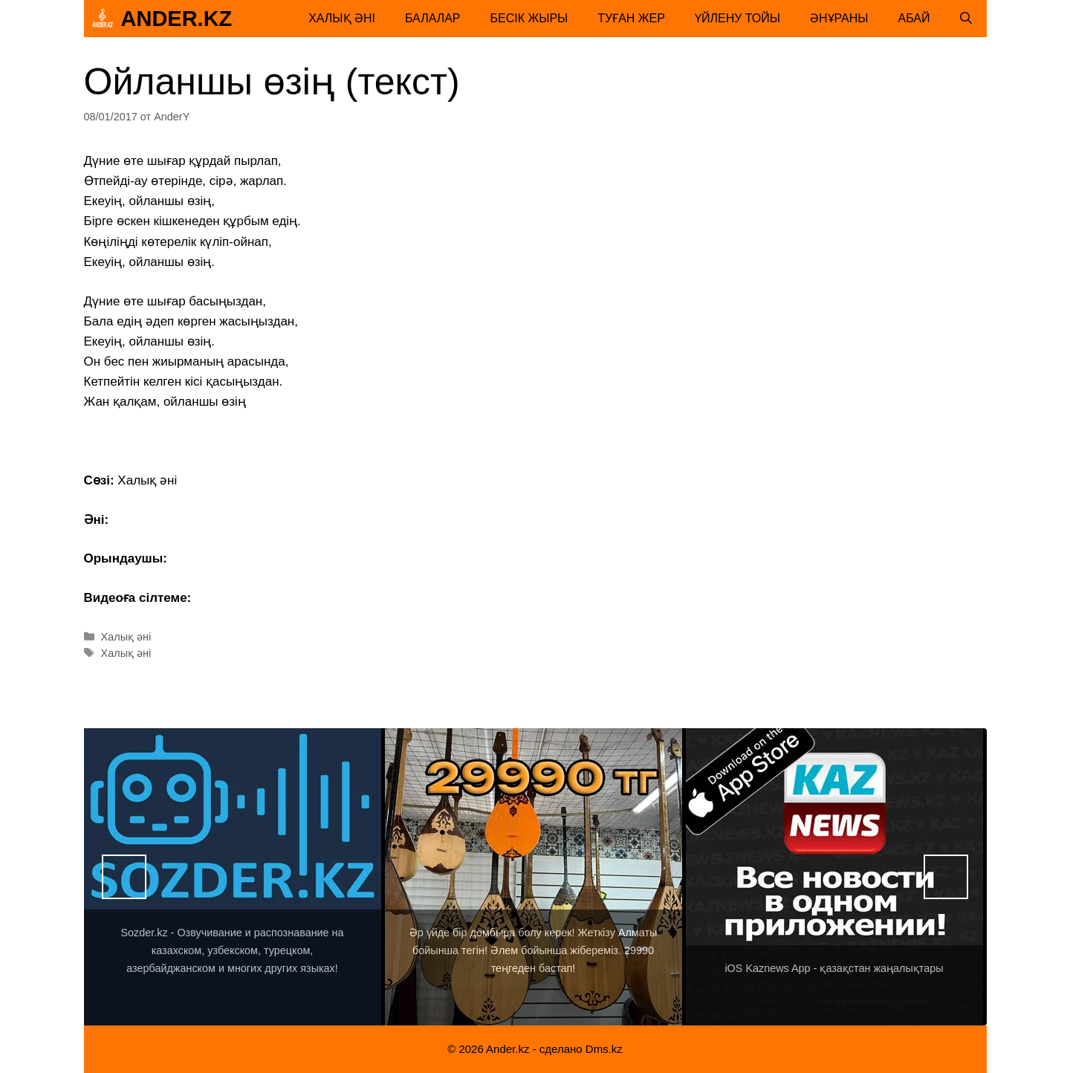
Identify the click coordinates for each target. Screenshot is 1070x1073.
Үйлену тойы (737, 18)
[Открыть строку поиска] (966, 18)
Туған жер (631, 18)
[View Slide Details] (232, 876)
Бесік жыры (529, 18)
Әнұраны (839, 18)
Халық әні (341, 18)
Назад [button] (124, 877)
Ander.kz (177, 18)
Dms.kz (604, 1049)
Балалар (433, 18)
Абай (914, 18)
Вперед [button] (946, 877)
